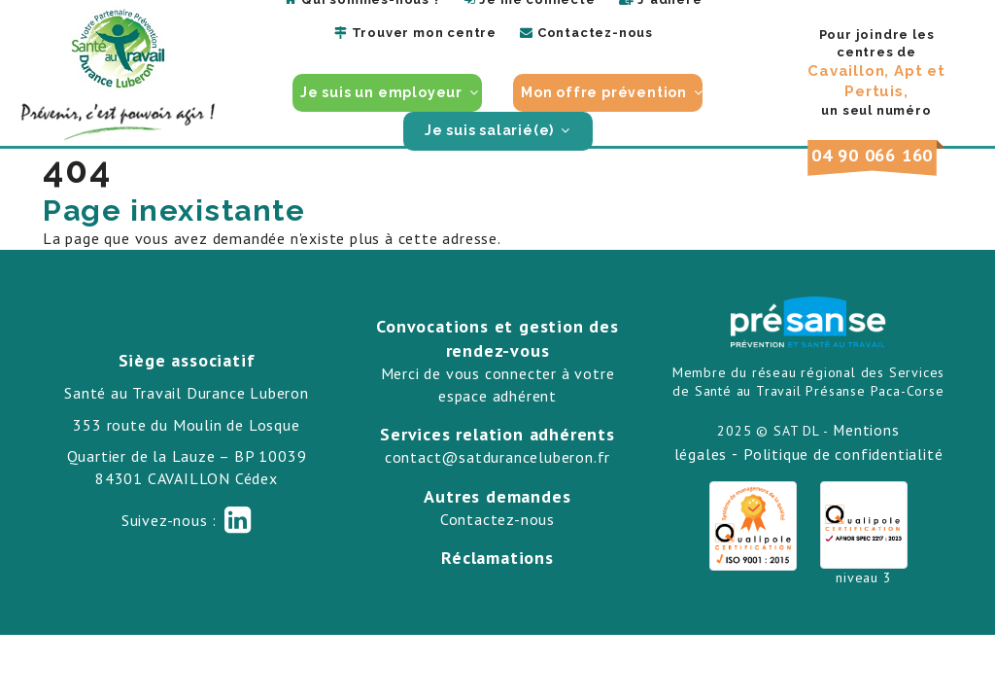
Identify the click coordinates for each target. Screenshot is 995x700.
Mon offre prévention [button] (606, 92)
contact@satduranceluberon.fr (497, 457)
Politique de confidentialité (843, 454)
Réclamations (497, 557)
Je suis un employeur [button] (383, 92)
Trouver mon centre (415, 32)
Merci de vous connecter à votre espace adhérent (498, 384)
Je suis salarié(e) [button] (491, 130)
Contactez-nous (586, 32)
